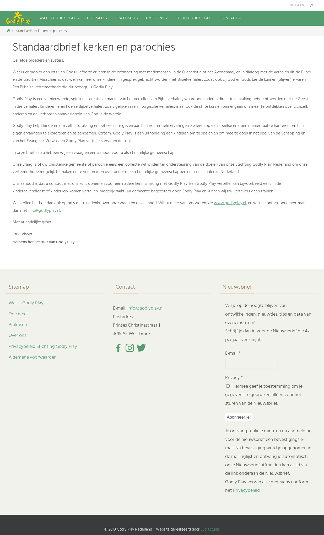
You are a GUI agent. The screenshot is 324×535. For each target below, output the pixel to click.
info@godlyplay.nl (44, 210)
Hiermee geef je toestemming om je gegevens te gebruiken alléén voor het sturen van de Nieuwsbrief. (264, 395)
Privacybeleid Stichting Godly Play (43, 346)
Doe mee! (18, 314)
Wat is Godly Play (26, 303)
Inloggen (296, 5)
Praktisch (18, 325)
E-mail (232, 353)
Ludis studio (210, 529)
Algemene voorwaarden (33, 357)
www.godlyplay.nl (230, 203)
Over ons (17, 335)
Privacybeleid (246, 490)
